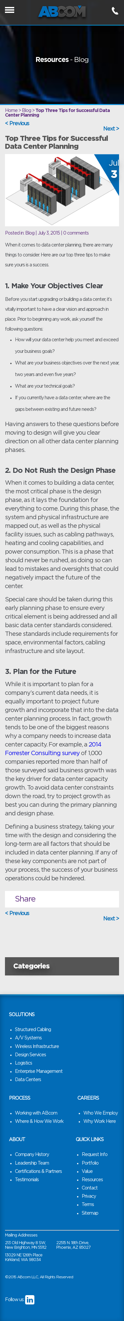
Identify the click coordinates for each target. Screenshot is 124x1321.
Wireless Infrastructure (37, 1046)
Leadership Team (32, 1163)
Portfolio (90, 1163)
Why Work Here (99, 1121)
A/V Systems (28, 1038)
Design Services (30, 1055)
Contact (90, 1188)
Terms (88, 1204)
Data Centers (28, 1079)
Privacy (89, 1196)
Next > (111, 129)
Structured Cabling (33, 1029)
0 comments (76, 233)
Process (19, 1098)
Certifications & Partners (38, 1171)
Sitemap (90, 1213)
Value (87, 1171)
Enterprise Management (38, 1071)
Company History (32, 1154)
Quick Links (89, 1139)
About (17, 1139)
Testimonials (27, 1180)
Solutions (21, 1015)
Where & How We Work (39, 1121)
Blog (29, 233)
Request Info (94, 1154)
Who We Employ (100, 1113)
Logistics (23, 1063)
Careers (88, 1098)
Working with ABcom (36, 1113)
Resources (92, 1180)
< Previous (17, 123)
